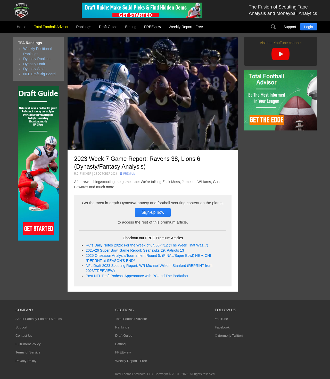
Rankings (83, 27)
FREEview (152, 27)
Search (273, 27)
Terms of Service (27, 352)
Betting (130, 27)
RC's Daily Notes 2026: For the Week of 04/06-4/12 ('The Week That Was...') (147, 245)
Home (21, 27)
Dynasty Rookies (36, 59)
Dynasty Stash (34, 69)
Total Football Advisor (51, 27)
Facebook (222, 327)
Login (308, 27)
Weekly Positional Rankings (37, 51)
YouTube (221, 319)
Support (290, 27)
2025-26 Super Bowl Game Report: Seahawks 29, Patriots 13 (135, 250)
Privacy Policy (25, 361)
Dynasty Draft (34, 64)
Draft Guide (108, 27)
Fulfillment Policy (28, 344)
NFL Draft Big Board (39, 74)
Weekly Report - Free (186, 27)
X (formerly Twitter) (229, 335)
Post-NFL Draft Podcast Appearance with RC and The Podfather (137, 276)
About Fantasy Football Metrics (38, 319)
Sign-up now (152, 212)
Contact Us (23, 335)
